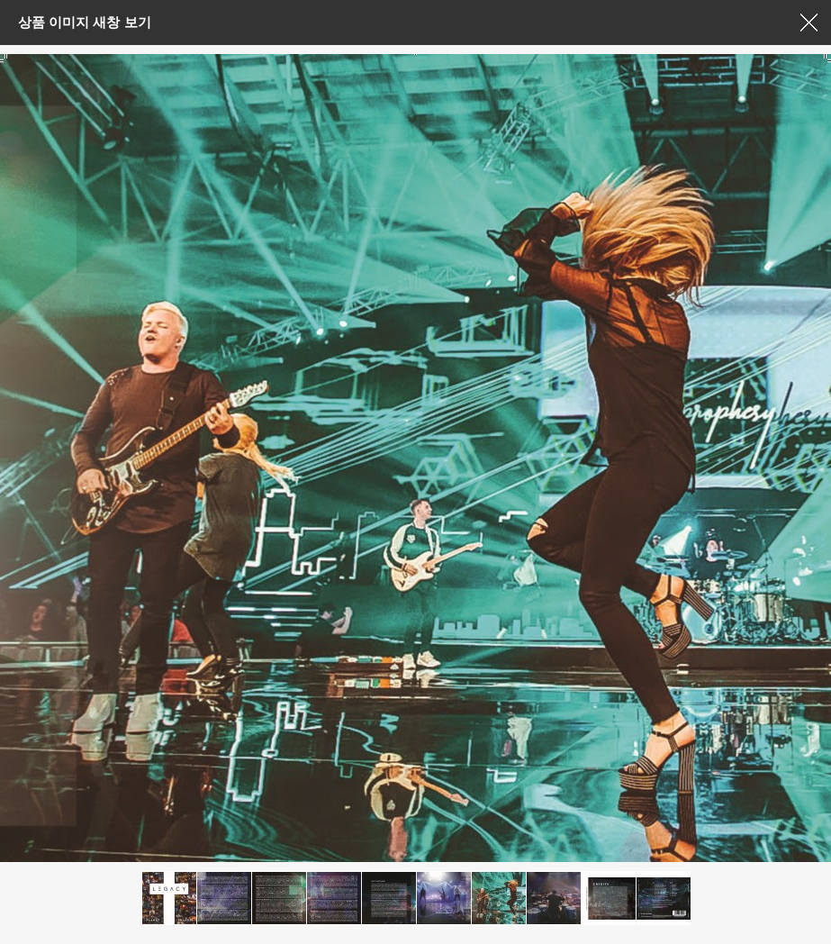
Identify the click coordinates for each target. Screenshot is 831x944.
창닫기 (808, 22)
